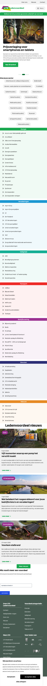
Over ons (24, 2)
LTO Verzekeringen (8, 487)
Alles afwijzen (30, 677)
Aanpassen (11, 677)
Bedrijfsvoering (30, 628)
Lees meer (5, 479)
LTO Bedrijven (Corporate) (11, 652)
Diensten (27, 621)
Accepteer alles (21, 682)
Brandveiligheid (7, 533)
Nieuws (33, 2)
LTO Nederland (8, 649)
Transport (28, 635)
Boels (4, 442)
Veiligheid (28, 624)
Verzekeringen (29, 631)
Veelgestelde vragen (9, 623)
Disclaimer (6, 637)
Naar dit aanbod (10, 74)
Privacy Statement (9, 633)
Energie (27, 617)
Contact (42, 2)
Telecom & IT (29, 638)
